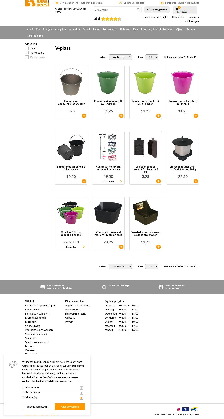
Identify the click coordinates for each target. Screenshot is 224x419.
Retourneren (72, 309)
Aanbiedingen (35, 35)
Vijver (179, 29)
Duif (135, 29)
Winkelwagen (192, 21)
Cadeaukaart (32, 325)
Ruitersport (110, 29)
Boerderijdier (149, 29)
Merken (190, 29)
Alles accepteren (70, 406)
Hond (30, 29)
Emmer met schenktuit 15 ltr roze (183, 102)
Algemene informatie (77, 305)
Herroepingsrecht (75, 313)
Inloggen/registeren (157, 9)
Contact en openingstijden (155, 17)
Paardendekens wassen (39, 329)
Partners (30, 350)
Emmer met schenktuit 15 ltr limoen (145, 102)
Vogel (86, 29)
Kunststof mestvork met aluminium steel (108, 168)
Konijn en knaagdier (54, 29)
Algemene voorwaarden (165, 414)
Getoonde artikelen (180, 57)
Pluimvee (125, 29)
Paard (96, 29)
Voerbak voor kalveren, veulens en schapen (145, 233)
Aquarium (74, 29)
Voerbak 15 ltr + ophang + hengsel (71, 233)
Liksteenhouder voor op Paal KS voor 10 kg (183, 168)
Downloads (31, 354)
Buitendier (166, 29)
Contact (70, 317)
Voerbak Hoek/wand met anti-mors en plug (108, 233)
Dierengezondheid (35, 317)
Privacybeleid (183, 414)
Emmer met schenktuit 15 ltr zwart (71, 168)
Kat (38, 29)
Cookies (195, 414)
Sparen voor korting (36, 342)
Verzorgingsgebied (36, 333)
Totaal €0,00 (181, 12)
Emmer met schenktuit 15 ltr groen (108, 102)
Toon (140, 57)
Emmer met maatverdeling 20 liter (71, 102)
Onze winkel (178, 17)
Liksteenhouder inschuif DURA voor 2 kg (145, 169)
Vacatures (31, 337)
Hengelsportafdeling (37, 313)
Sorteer (102, 57)
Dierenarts (193, 17)
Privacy (69, 321)
